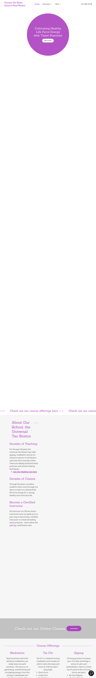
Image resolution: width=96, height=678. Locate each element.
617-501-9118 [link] (86, 4)
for (15, 525)
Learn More (74, 628)
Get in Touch (47, 40)
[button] (47, 4)
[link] (15, 6)
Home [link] (37, 4)
